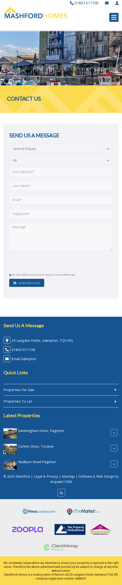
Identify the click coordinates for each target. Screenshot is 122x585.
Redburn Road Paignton (37, 461)
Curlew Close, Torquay (36, 446)
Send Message (26, 283)
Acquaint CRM (61, 481)
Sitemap (68, 476)
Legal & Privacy (46, 476)
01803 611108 (84, 3)
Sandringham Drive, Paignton (41, 430)
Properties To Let (17, 401)
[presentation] (37, 262)
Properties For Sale (18, 389)
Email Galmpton (24, 358)
